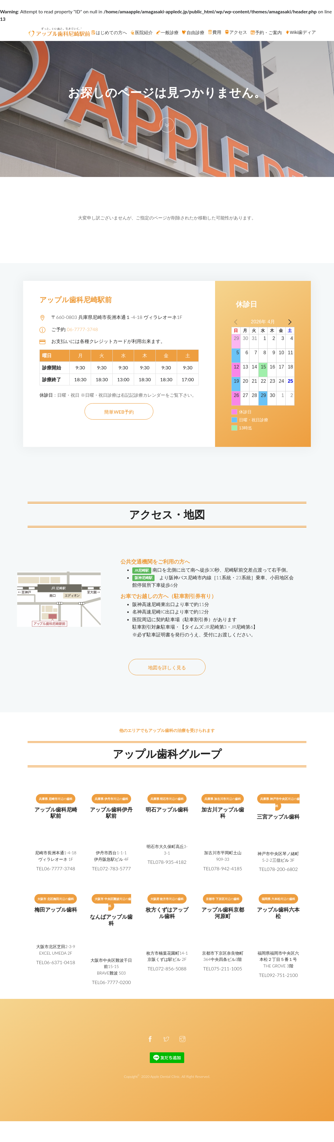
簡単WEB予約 (119, 412)
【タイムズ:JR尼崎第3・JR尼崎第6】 (219, 626)
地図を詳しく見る (167, 667)
